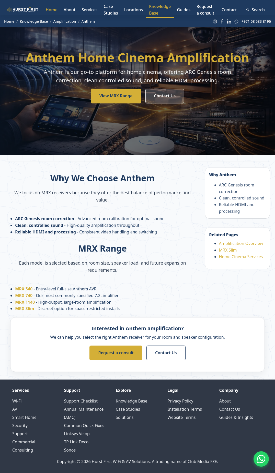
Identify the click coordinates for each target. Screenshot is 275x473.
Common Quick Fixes (84, 425)
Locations (133, 10)
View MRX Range (116, 96)
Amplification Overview (241, 243)
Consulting (22, 450)
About (69, 10)
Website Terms (181, 417)
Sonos (70, 450)
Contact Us (165, 96)
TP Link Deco (76, 442)
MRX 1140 (25, 302)
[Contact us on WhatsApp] (261, 459)
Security (20, 425)
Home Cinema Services (241, 256)
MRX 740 (23, 295)
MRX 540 (23, 289)
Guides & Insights (236, 417)
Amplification (64, 21)
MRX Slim (24, 308)
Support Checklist (81, 401)
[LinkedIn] (229, 21)
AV (14, 409)
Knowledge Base (160, 10)
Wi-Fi (17, 401)
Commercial (23, 442)
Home (52, 10)
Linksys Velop (77, 433)
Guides (183, 10)
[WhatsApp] (236, 21)
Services (89, 10)
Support (20, 433)
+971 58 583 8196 (256, 21)
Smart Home (24, 417)
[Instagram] (215, 21)
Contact (229, 10)
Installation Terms (184, 409)
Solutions (125, 417)
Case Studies (111, 10)
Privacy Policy (180, 401)
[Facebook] (222, 21)
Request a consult (205, 10)
